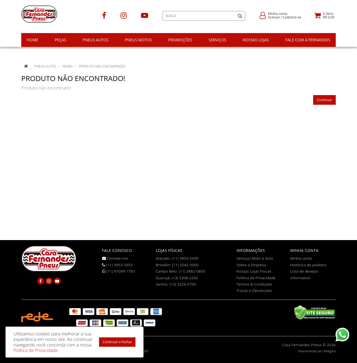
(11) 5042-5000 (185, 264)
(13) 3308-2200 (185, 277)
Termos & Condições (254, 284)
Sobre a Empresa (251, 264)
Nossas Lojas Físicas (253, 271)
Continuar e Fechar (117, 342)
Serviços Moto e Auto (254, 258)
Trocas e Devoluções (254, 290)
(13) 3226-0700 (183, 284)
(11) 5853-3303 (117, 264)
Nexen (67, 66)
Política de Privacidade (256, 277)
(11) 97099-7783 (118, 271)
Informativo (300, 277)
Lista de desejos (304, 271)
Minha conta (301, 258)
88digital (330, 351)
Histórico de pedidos (308, 264)
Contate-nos (115, 258)
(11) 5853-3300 (185, 258)
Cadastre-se (292, 17)
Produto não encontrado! (102, 66)
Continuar (324, 100)
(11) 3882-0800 (192, 271)
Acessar (274, 17)
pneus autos (45, 66)
